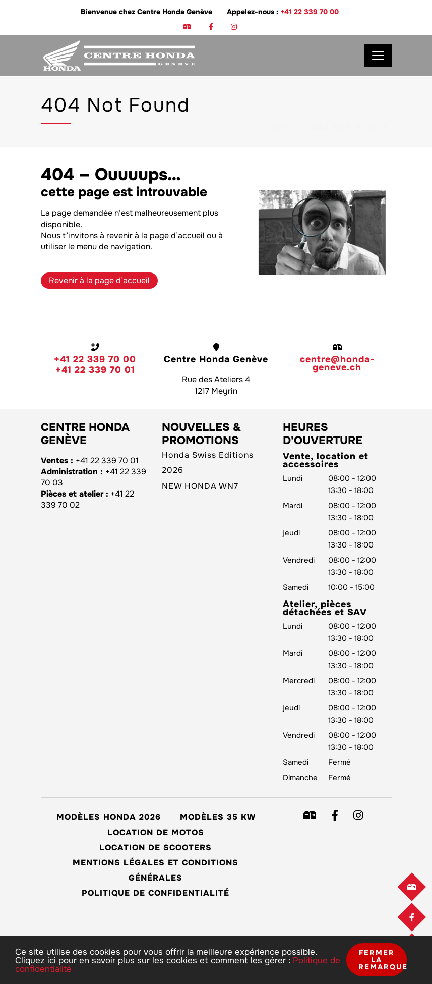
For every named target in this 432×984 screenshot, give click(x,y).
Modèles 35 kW (218, 817)
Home (281, 99)
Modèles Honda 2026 (108, 817)
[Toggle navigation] (378, 55)
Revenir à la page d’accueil (99, 280)
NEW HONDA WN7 (200, 486)
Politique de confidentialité (155, 893)
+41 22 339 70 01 (95, 369)
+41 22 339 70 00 (309, 11)
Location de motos (155, 832)
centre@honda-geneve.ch (337, 363)
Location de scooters (155, 847)
